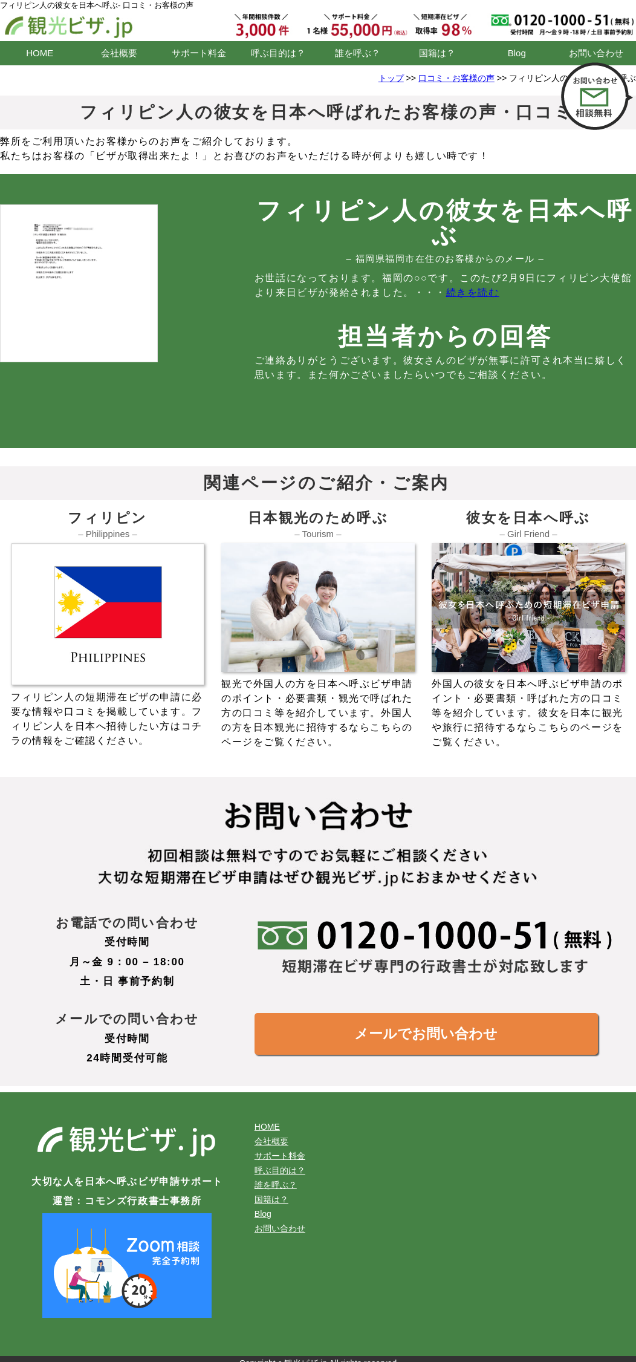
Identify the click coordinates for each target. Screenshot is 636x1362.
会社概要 (119, 53)
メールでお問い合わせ (426, 1033)
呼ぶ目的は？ (278, 53)
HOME (39, 53)
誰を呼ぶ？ (357, 53)
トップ (391, 78)
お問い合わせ (596, 53)
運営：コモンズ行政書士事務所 (127, 1201)
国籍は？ (437, 53)
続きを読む (472, 292)
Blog (517, 53)
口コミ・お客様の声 (456, 78)
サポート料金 (199, 53)
